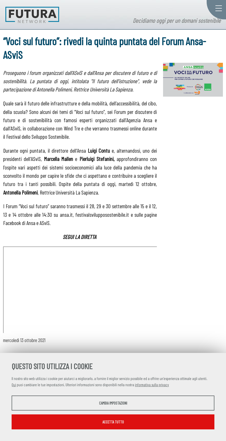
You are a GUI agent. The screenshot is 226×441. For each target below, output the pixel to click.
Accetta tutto (113, 422)
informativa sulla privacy (152, 384)
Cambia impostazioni (113, 403)
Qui (14, 384)
